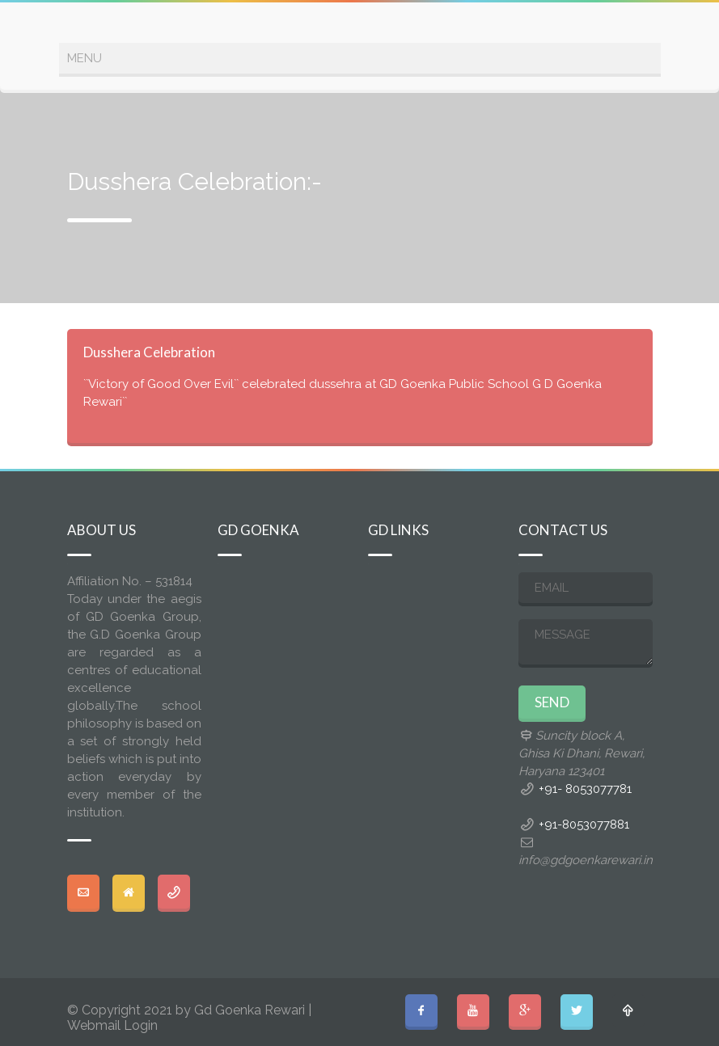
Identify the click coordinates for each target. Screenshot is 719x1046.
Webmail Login (112, 1025)
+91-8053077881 (584, 824)
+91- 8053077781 (585, 789)
